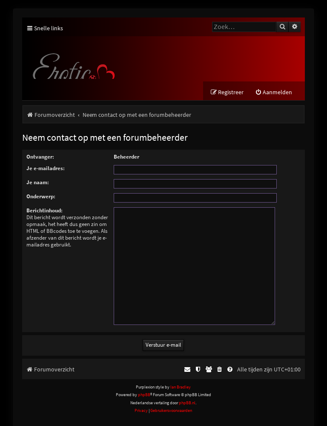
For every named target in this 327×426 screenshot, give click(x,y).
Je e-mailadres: (45, 168)
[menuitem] (273, 92)
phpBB (144, 384)
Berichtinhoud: (44, 210)
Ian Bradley (180, 377)
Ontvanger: (40, 156)
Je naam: (37, 182)
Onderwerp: (40, 196)
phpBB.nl (187, 392)
